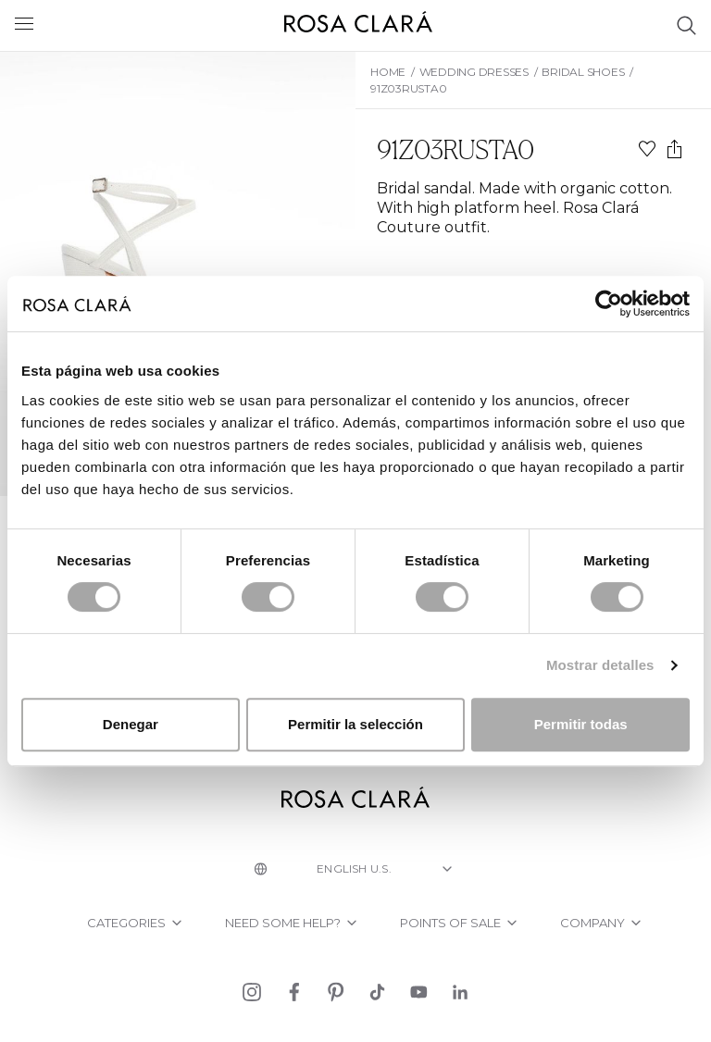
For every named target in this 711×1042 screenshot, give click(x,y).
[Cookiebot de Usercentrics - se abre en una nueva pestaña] (609, 303)
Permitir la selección (355, 724)
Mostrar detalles (600, 665)
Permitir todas (581, 724)
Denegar (130, 724)
